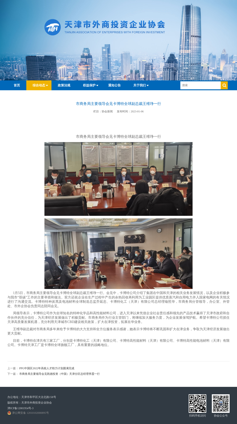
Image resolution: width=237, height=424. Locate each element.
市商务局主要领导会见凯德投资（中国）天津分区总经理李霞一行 (59, 373)
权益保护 (89, 85)
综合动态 (39, 85)
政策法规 (64, 85)
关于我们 (139, 85)
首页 (17, 85)
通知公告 (114, 85)
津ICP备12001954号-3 (20, 408)
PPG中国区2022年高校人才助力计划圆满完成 (46, 368)
